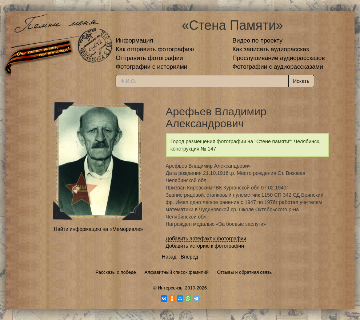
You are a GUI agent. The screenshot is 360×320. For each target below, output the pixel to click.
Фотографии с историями (151, 66)
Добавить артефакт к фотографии (206, 238)
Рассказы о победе (116, 272)
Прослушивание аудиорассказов (278, 58)
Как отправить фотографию (155, 49)
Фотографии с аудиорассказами (277, 66)
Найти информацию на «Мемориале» (98, 229)
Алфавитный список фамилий (176, 272)
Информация (134, 40)
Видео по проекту (257, 40)
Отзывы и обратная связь (244, 272)
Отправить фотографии (149, 58)
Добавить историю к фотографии (205, 246)
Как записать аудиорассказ (270, 49)
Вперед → (193, 257)
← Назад (165, 257)
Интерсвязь (170, 288)
